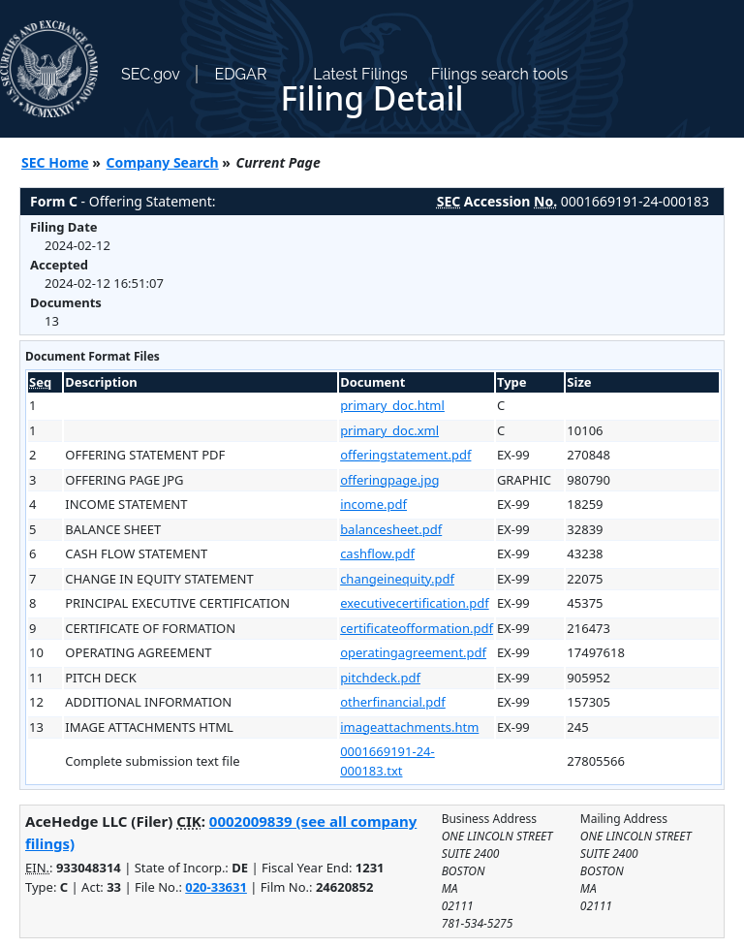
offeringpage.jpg (389, 480)
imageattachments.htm (409, 727)
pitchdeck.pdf (380, 677)
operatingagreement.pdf (413, 652)
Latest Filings (360, 74)
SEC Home (55, 162)
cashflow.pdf (377, 553)
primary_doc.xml (389, 430)
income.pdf (373, 504)
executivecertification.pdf (414, 603)
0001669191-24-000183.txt (387, 761)
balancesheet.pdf (391, 529)
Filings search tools (500, 74)
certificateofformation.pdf (416, 628)
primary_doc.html (392, 405)
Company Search (163, 162)
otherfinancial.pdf (393, 702)
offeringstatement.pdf (405, 454)
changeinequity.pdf (397, 578)
